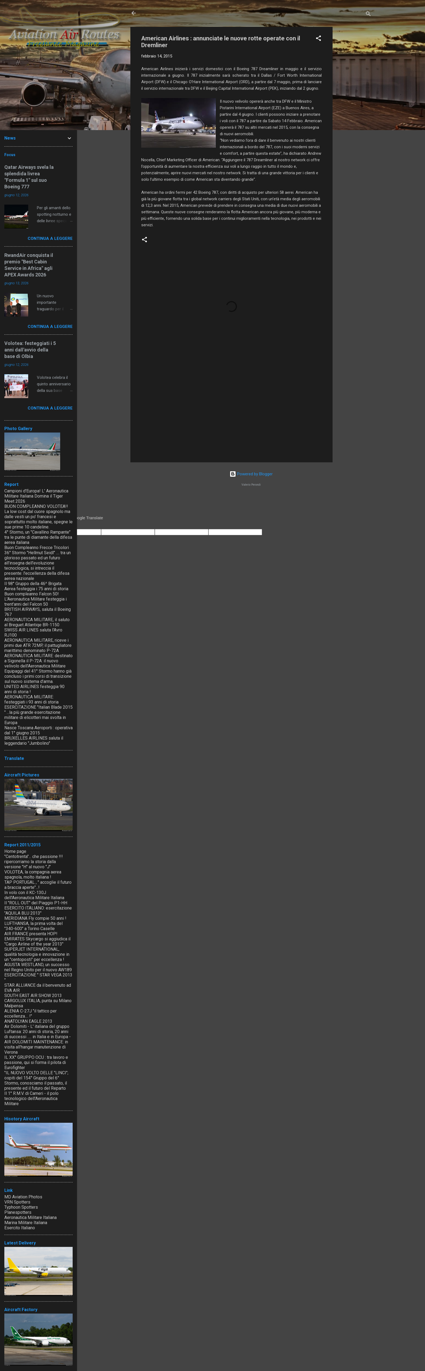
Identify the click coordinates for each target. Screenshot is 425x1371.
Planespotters (17, 1212)
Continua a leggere (50, 238)
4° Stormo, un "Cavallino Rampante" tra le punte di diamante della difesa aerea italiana (38, 537)
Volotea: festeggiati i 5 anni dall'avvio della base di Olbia (30, 349)
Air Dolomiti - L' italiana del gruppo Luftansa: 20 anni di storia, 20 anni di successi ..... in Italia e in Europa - (37, 1031)
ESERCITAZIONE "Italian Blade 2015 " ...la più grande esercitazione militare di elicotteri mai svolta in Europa (38, 715)
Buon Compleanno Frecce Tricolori (36, 547)
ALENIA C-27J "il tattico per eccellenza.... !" (30, 1013)
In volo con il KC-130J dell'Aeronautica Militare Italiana (34, 895)
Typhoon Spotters (21, 1207)
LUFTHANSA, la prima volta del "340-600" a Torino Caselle (33, 926)
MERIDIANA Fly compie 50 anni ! (35, 918)
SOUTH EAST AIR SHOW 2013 (33, 995)
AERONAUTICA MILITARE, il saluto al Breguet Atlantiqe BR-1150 (37, 622)
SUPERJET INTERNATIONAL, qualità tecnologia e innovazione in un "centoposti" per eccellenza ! (36, 954)
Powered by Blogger (251, 474)
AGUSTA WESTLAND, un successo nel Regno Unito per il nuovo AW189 (38, 967)
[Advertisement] (354, 108)
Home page (15, 851)
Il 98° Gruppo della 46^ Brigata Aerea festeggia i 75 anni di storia (36, 586)
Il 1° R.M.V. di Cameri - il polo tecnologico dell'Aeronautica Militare (31, 1098)
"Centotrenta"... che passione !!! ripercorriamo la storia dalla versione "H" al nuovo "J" (33, 861)
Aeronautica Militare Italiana (30, 1217)
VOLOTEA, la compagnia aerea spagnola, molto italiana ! (32, 874)
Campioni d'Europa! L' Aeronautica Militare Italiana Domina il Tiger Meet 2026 (36, 496)
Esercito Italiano (19, 1227)
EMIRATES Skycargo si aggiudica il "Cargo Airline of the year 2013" (37, 941)
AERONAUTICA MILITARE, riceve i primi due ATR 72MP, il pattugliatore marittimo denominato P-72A (38, 645)
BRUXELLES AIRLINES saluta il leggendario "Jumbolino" (33, 740)
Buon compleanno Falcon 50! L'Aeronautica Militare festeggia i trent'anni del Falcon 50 (35, 599)
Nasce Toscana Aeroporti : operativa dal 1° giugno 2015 (38, 730)
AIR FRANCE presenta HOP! (30, 933)
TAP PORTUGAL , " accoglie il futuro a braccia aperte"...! (38, 885)
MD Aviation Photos (23, 1196)
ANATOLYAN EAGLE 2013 (28, 1021)
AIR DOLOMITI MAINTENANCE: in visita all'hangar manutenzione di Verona (36, 1047)
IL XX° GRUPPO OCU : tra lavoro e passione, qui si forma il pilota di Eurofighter (36, 1062)
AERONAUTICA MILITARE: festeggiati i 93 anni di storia (31, 699)
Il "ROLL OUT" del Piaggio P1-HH (35, 902)
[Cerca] (368, 15)
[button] (318, 39)
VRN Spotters (17, 1202)
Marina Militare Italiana (25, 1222)
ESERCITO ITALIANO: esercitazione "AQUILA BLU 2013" (38, 910)
